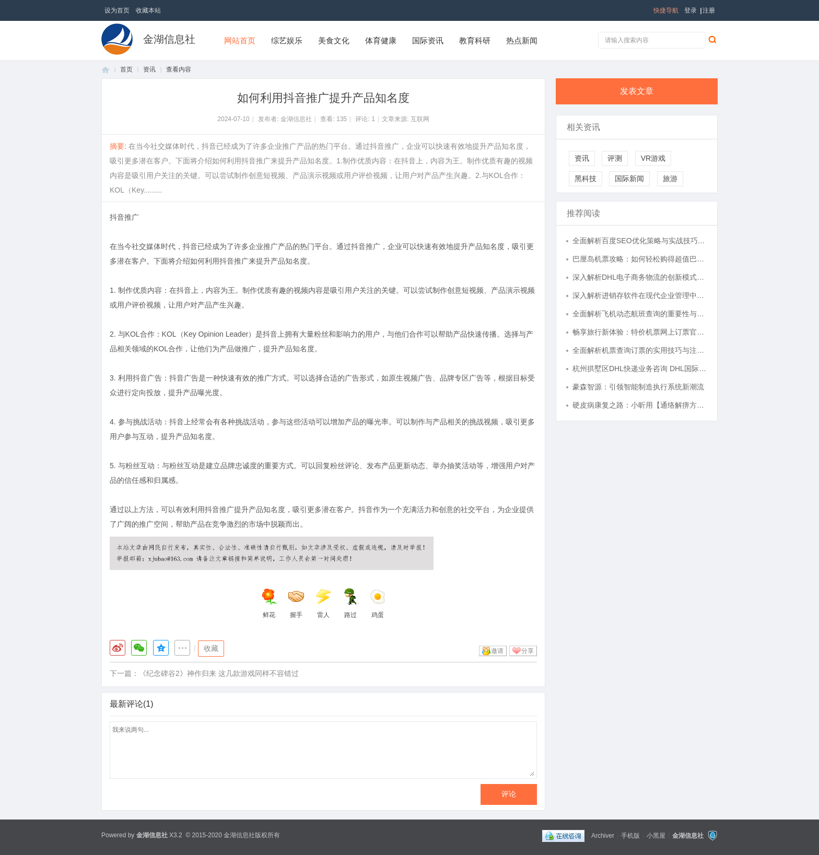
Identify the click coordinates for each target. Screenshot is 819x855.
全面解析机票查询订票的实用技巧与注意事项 (639, 350)
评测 (614, 158)
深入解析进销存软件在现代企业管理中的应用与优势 (639, 295)
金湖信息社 (169, 39)
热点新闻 (521, 40)
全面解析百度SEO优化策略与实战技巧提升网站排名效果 (639, 240)
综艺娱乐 (286, 40)
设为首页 (117, 10)
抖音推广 (124, 217)
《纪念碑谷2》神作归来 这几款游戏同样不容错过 (219, 673)
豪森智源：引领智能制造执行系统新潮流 (638, 387)
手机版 (630, 835)
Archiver (602, 835)
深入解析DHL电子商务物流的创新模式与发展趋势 (639, 277)
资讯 (149, 69)
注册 (709, 10)
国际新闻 (629, 178)
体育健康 (380, 40)
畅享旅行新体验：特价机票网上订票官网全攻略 (639, 332)
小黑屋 (656, 835)
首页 (105, 69)
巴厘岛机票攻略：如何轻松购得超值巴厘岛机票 (639, 259)
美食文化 (333, 40)
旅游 (670, 178)
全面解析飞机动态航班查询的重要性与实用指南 (639, 314)
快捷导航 (665, 10)
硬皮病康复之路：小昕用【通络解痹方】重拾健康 (639, 405)
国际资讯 (427, 40)
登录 (690, 10)
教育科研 (474, 40)
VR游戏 (653, 158)
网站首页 (239, 40)
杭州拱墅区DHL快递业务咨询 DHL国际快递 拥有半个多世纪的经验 (639, 368)
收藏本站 (148, 10)
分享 (527, 651)
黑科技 (585, 178)
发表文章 (636, 91)
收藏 (211, 648)
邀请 (497, 651)
